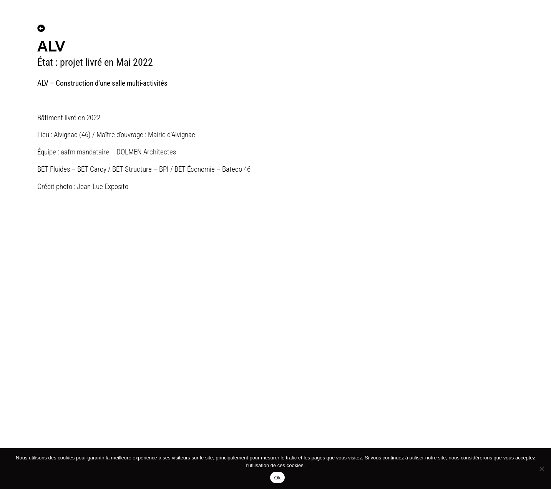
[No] (541, 468)
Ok (277, 478)
